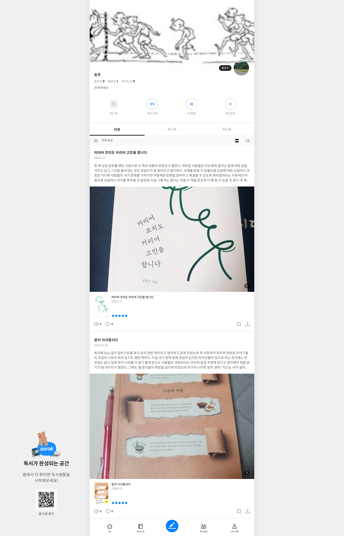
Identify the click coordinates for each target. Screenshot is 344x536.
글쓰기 (172, 526)
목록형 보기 (248, 141)
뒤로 (96, 5)
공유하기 (247, 324)
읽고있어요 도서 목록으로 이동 (114, 104)
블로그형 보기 (237, 141)
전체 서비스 (247, 5)
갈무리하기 (239, 324)
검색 (229, 5)
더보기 (238, 5)
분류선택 (96, 141)
